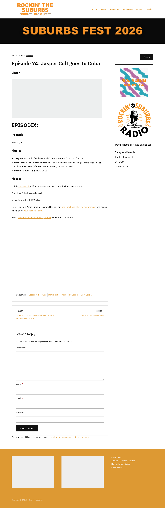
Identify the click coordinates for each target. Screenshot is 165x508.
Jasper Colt (24, 186)
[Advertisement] (33, 472)
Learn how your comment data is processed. (69, 437)
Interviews (114, 9)
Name (19, 384)
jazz (44, 295)
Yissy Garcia (86, 295)
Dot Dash (119, 161)
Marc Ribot (53, 295)
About (94, 9)
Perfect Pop (116, 457)
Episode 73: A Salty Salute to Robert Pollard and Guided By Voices (35, 317)
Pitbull (63, 295)
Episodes (29, 55)
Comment (21, 347)
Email (19, 398)
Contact (139, 9)
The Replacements (124, 157)
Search (147, 57)
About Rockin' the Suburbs (123, 460)
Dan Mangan (121, 166)
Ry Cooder (73, 295)
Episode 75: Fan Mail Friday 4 (91, 315)
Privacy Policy (117, 467)
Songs (103, 9)
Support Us (128, 9)
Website (19, 412)
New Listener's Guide (120, 464)
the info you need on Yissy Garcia (34, 217)
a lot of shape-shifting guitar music (79, 207)
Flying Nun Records (125, 152)
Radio (149, 9)
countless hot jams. (33, 210)
